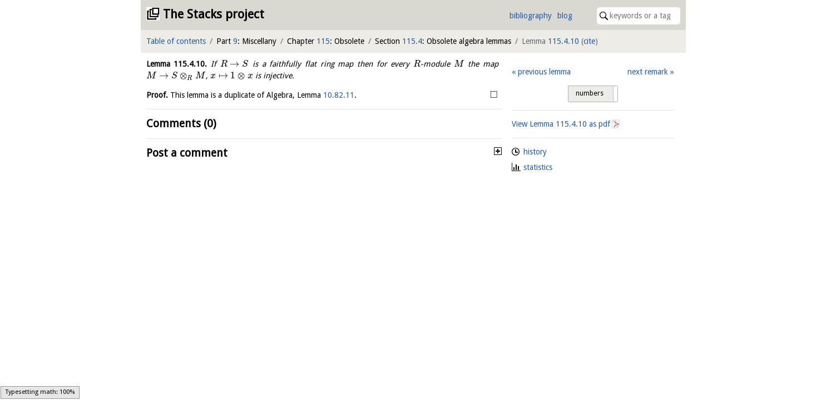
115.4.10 (563, 41)
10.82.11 (338, 95)
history (535, 151)
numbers (590, 93)
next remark (647, 71)
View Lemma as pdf (561, 123)
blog (564, 15)
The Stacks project (213, 14)
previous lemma (544, 71)
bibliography (531, 15)
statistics (537, 167)
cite (589, 41)
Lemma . (176, 63)
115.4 (412, 41)
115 (323, 41)
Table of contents (176, 41)
